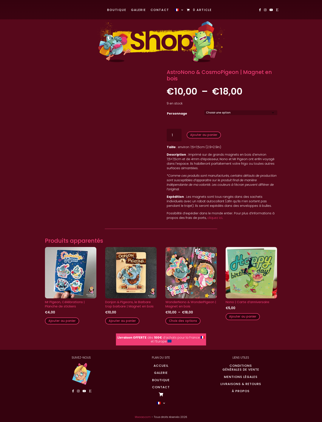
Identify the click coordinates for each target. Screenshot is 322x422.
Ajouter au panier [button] (62, 321)
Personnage (177, 113)
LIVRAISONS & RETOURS (240, 384)
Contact (160, 10)
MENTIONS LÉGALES (240, 377)
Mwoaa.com (143, 417)
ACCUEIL (161, 366)
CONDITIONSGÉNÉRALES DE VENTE (240, 368)
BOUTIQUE (161, 380)
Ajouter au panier (203, 135)
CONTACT (161, 387)
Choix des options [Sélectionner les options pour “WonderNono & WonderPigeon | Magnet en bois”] (183, 321)
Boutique (116, 10)
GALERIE (161, 373)
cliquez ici (214, 218)
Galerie (138, 10)
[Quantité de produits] (174, 135)
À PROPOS (241, 391)
